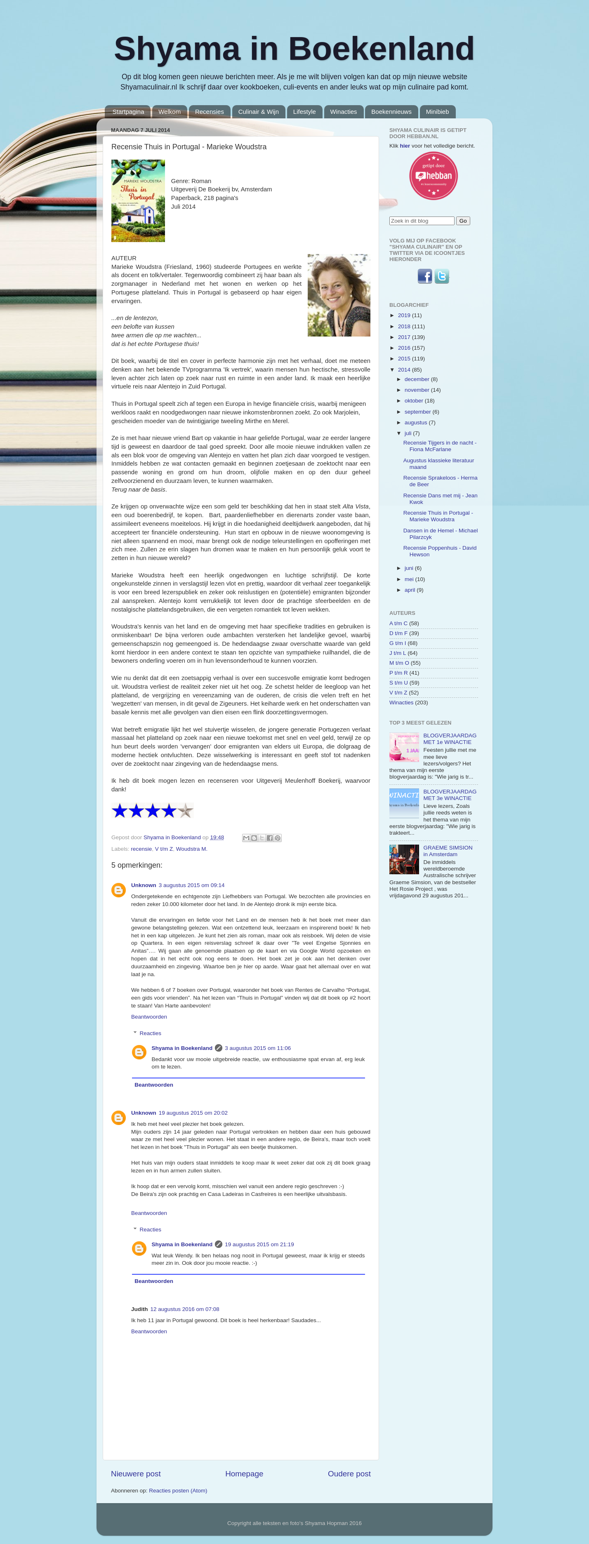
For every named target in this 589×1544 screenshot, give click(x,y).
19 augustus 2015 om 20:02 (193, 1113)
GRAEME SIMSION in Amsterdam (447, 851)
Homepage (244, 1473)
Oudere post (349, 1473)
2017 (405, 337)
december (418, 379)
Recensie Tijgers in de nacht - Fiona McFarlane (440, 446)
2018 (405, 326)
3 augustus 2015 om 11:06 (258, 1048)
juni (410, 568)
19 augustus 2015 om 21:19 (259, 1244)
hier (405, 146)
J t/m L (397, 653)
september (419, 412)
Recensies (209, 111)
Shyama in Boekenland (294, 48)
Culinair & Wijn (258, 111)
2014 (405, 370)
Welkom (169, 111)
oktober (415, 401)
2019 (405, 315)
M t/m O (399, 663)
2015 (405, 358)
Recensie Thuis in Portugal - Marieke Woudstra (438, 516)
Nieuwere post (136, 1473)
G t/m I (397, 643)
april (411, 590)
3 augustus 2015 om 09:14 (192, 885)
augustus (417, 422)
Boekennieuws (391, 111)
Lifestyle (304, 111)
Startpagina (128, 111)
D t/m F (398, 633)
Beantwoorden (149, 1017)
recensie (141, 849)
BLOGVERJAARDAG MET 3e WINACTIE (449, 794)
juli (409, 433)
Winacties (343, 111)
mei (410, 579)
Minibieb (437, 111)
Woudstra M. (191, 849)
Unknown (143, 885)
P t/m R (398, 673)
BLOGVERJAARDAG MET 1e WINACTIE (449, 738)
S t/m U (398, 683)
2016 (405, 348)
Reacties (151, 1033)
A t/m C (398, 623)
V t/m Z (164, 849)
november (418, 390)
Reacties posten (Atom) (178, 1491)
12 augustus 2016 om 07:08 (185, 1309)
